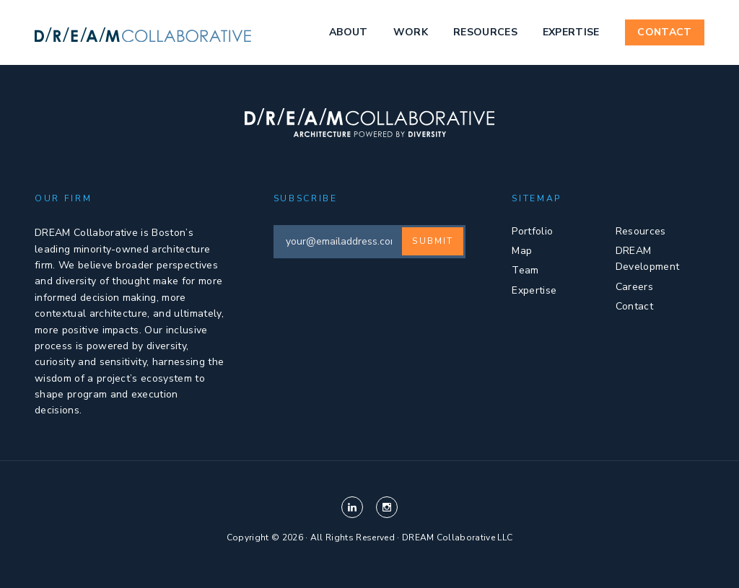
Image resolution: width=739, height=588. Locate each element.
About (348, 32)
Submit (432, 241)
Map (522, 251)
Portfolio (532, 231)
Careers (634, 287)
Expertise (571, 32)
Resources (485, 32)
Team (525, 270)
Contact (664, 32)
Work (410, 32)
